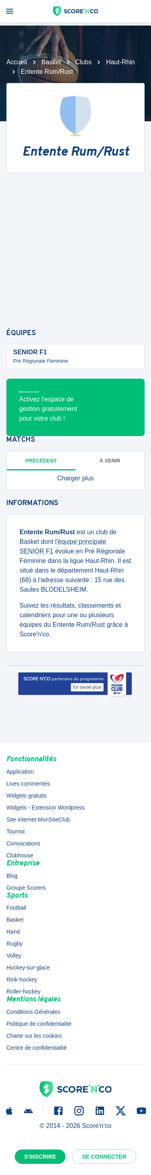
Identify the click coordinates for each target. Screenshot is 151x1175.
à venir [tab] (109, 461)
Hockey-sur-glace (28, 967)
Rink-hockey (21, 979)
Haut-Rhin (120, 62)
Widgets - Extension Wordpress (45, 807)
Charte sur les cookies (34, 1036)
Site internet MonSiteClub (38, 819)
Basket (51, 62)
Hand (13, 931)
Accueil (16, 62)
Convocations (23, 843)
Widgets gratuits (26, 795)
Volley (13, 955)
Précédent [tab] (41, 461)
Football (16, 907)
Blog (12, 876)
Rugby (14, 943)
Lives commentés (28, 783)
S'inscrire (40, 1156)
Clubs (84, 62)
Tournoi (15, 831)
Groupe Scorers (26, 888)
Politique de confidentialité (39, 1024)
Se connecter (104, 1156)
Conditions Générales (33, 1012)
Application (20, 771)
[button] (75, 478)
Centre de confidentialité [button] (36, 1048)
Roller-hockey (23, 991)
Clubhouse (19, 855)
